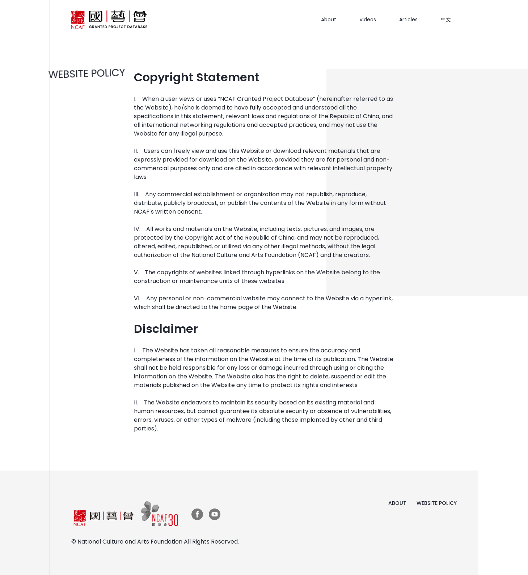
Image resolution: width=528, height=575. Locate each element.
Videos (367, 19)
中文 (446, 19)
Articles (408, 19)
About (328, 19)
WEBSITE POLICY (437, 503)
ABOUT (397, 503)
